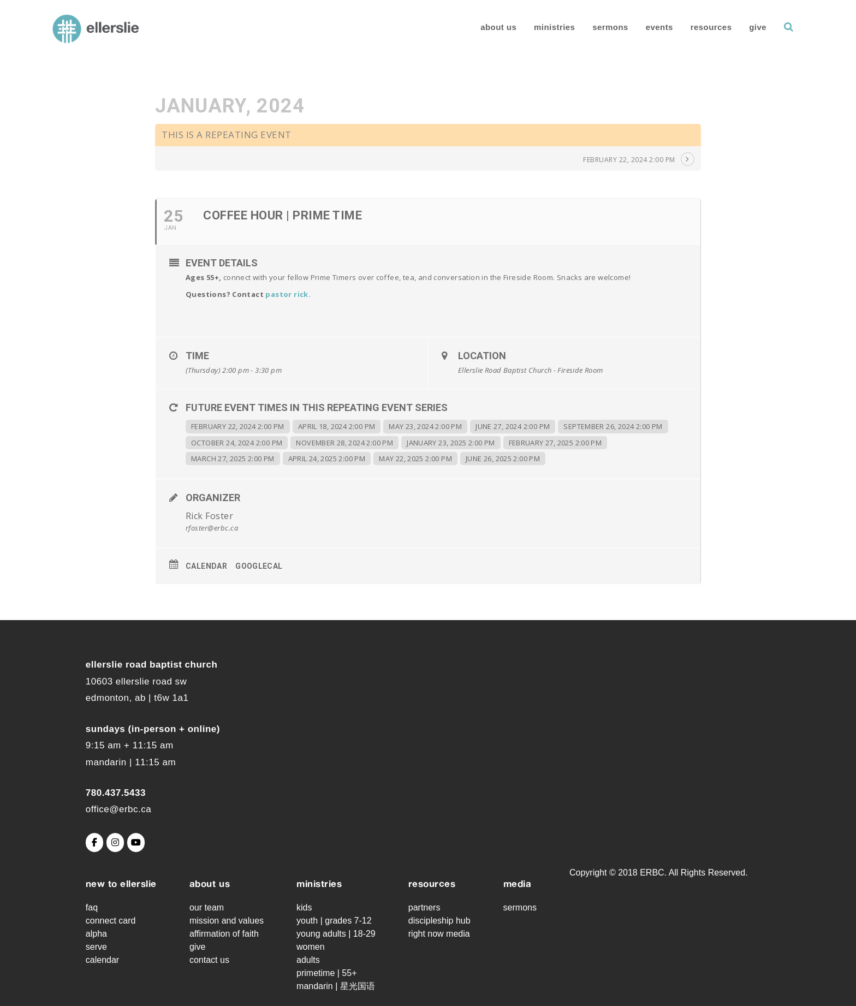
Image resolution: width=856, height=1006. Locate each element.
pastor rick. (288, 294)
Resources (696, 27)
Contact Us (209, 960)
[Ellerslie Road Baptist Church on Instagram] (115, 842)
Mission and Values (226, 920)
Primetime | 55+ (326, 973)
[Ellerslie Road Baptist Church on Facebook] (94, 842)
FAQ (92, 907)
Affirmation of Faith (224, 933)
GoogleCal (259, 566)
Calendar (206, 566)
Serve (96, 946)
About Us (484, 27)
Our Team (206, 907)
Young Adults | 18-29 (336, 933)
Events (644, 27)
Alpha (96, 933)
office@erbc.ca (118, 809)
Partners (424, 907)
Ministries (539, 27)
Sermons (596, 27)
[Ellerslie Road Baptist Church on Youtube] (136, 842)
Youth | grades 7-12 (334, 920)
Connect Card (111, 920)
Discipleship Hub (439, 920)
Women (310, 946)
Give (743, 27)
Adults (308, 960)
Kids (304, 907)
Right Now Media (439, 933)
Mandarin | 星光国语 (335, 986)
